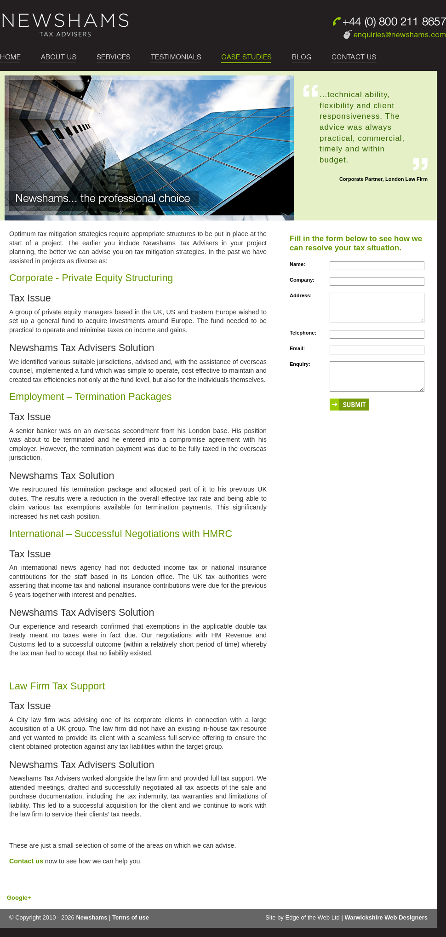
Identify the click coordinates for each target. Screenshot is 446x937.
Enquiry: (300, 369)
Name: (297, 264)
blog (301, 58)
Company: (302, 280)
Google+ (19, 897)
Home (15, 58)
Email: (297, 354)
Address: (301, 295)
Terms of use (130, 917)
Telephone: (303, 338)
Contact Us (349, 58)
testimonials (176, 58)
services (113, 58)
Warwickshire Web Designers (386, 917)
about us (58, 58)
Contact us (26, 861)
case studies (247, 58)
